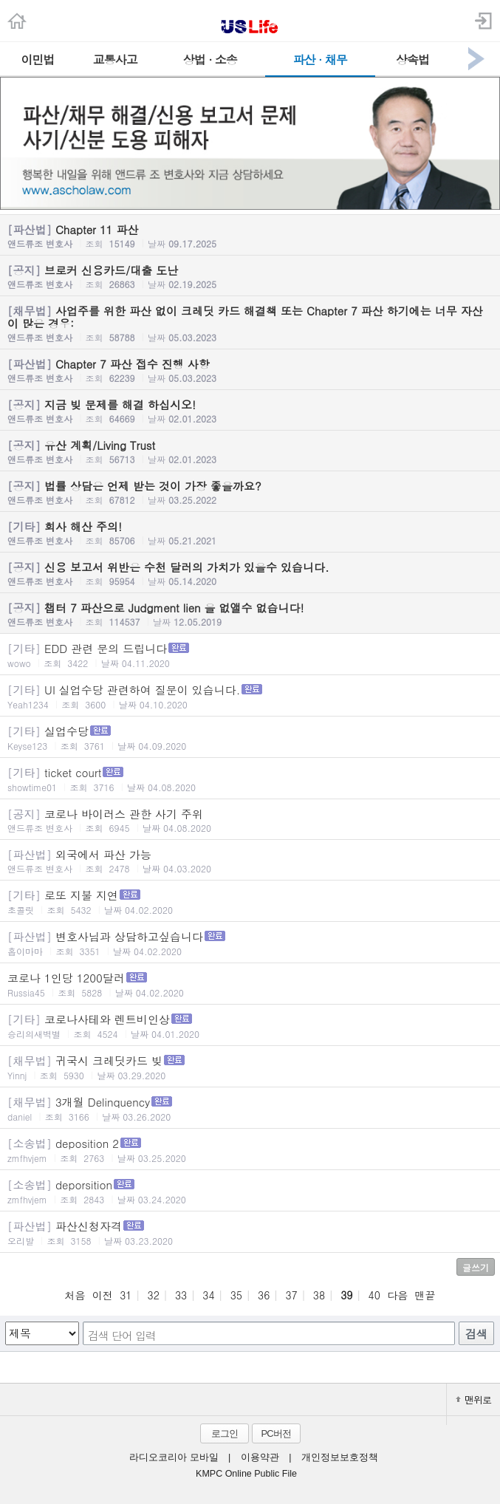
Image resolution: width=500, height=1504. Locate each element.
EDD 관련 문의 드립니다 (250, 654)
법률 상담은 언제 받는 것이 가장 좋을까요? (250, 492)
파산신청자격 (250, 1232)
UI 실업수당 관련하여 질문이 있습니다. (250, 696)
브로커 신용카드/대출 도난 (250, 276)
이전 (102, 1295)
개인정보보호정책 (339, 1457)
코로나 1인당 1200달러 (250, 984)
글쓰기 (475, 1267)
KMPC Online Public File (246, 1474)
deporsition (250, 1191)
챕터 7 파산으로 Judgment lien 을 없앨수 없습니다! (250, 614)
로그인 (224, 1433)
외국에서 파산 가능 (250, 861)
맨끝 (425, 1295)
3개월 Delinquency (250, 1108)
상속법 (412, 59)
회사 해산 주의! (250, 533)
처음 (74, 1295)
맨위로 (473, 1399)
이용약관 (260, 1457)
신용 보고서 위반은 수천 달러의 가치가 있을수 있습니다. (250, 573)
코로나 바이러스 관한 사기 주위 (250, 820)
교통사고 (115, 59)
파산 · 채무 (320, 59)
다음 (397, 1295)
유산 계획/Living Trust (250, 451)
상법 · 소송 (210, 59)
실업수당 (250, 737)
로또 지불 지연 (250, 901)
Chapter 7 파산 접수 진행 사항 (250, 370)
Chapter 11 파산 (250, 236)
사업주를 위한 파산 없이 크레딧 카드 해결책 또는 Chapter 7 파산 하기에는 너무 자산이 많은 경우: (250, 323)
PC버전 (275, 1433)
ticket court (250, 779)
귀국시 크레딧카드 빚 (250, 1067)
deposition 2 (250, 1149)
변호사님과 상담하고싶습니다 (250, 943)
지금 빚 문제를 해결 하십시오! (250, 411)
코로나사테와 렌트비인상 (250, 1025)
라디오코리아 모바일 (173, 1457)
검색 (476, 1333)
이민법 (37, 59)
